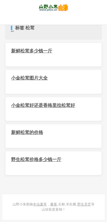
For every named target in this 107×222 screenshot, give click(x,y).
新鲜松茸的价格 (27, 132)
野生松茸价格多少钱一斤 (36, 159)
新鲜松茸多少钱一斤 (31, 50)
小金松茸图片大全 (29, 78)
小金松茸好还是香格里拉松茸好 (43, 105)
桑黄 (53, 204)
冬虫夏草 (40, 204)
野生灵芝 (84, 204)
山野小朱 (53, 7)
